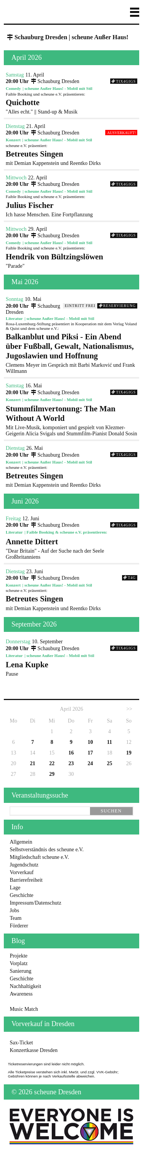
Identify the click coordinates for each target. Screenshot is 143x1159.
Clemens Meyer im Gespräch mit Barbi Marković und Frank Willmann (71, 353)
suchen (111, 811)
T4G (129, 578)
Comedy (13, 88)
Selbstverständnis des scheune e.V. (47, 849)
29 (52, 774)
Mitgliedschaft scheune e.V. (39, 857)
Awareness (21, 994)
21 (32, 763)
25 (109, 763)
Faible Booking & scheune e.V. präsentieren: (66, 532)
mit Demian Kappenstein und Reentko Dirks (71, 157)
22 (52, 763)
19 (129, 753)
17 (90, 753)
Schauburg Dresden (54, 81)
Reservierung (117, 306)
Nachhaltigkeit (25, 986)
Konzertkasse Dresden (34, 1050)
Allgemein (21, 842)
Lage (15, 887)
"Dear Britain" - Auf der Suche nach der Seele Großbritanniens (71, 548)
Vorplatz (18, 963)
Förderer (19, 926)
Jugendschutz (24, 865)
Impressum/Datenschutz (35, 903)
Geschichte (21, 895)
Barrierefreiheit (26, 880)
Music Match (24, 1009)
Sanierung (20, 971)
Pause (71, 668)
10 (90, 742)
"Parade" (71, 260)
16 (71, 753)
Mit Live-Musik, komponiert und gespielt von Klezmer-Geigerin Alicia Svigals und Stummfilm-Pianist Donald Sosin (71, 420)
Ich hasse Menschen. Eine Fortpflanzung (71, 209)
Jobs (14, 910)
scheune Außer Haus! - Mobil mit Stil (59, 88)
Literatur (14, 318)
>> (129, 709)
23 (71, 763)
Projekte (18, 956)
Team (15, 918)
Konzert (13, 139)
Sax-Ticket (21, 1042)
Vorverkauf (22, 872)
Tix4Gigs (123, 81)
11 (109, 742)
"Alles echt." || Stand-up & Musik (71, 106)
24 (90, 763)
